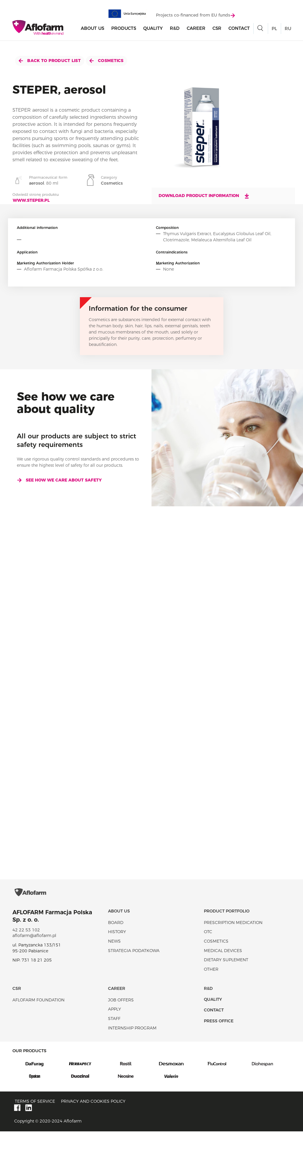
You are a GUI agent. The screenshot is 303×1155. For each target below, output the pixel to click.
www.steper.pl (31, 200)
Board (115, 946)
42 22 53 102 (26, 953)
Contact (239, 30)
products (123, 30)
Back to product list (50, 60)
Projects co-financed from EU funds (195, 16)
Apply (114, 1032)
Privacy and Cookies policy (93, 1125)
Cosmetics (106, 60)
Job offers (121, 1023)
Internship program (132, 1051)
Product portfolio (226, 934)
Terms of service (35, 1125)
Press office (218, 1044)
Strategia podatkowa (133, 974)
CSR (216, 30)
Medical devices (223, 974)
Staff (114, 1042)
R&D (175, 30)
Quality (153, 30)
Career (196, 30)
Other (211, 992)
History (117, 955)
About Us (92, 30)
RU (288, 30)
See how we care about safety (59, 480)
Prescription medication (233, 946)
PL (274, 30)
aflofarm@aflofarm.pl (34, 959)
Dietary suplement (226, 983)
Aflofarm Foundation (38, 1023)
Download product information (204, 196)
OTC (208, 955)
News (114, 964)
